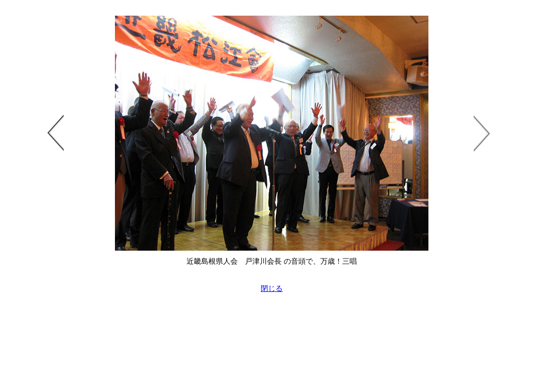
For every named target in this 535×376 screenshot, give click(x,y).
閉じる (272, 288)
